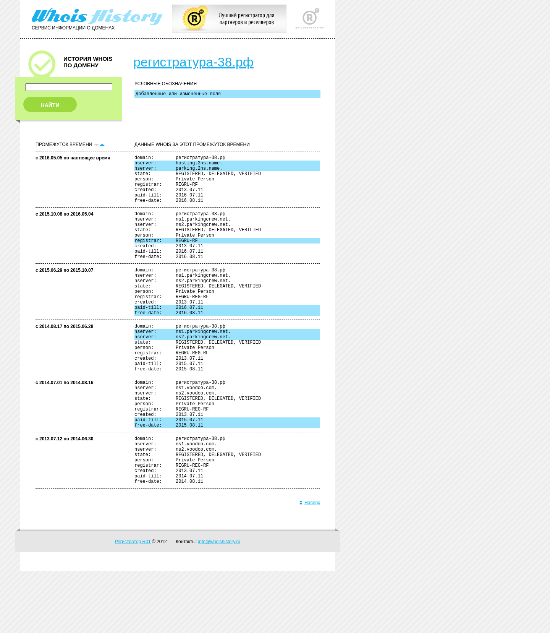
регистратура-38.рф (193, 62)
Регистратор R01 (133, 603)
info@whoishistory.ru (219, 603)
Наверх (309, 564)
